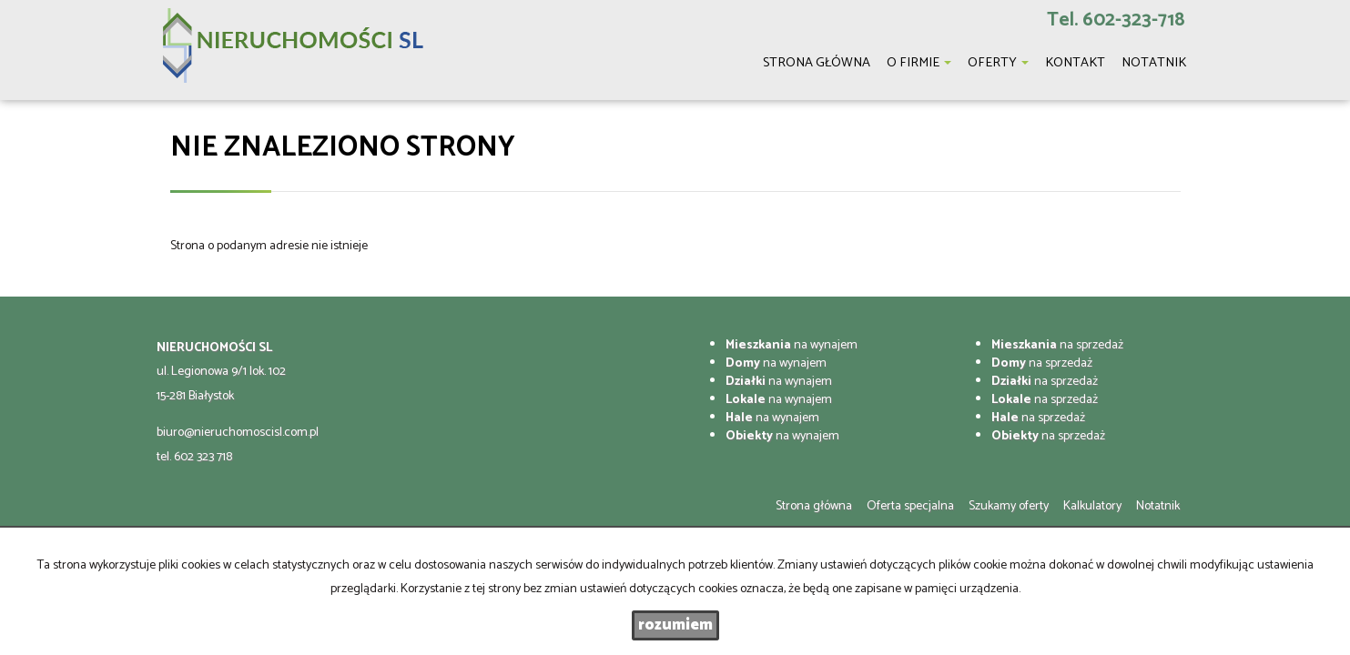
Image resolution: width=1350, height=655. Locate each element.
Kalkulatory (1092, 506)
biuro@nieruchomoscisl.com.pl (238, 432)
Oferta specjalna (910, 506)
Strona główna (814, 506)
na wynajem (792, 345)
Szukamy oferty (1009, 506)
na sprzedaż (1057, 345)
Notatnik (1158, 506)
